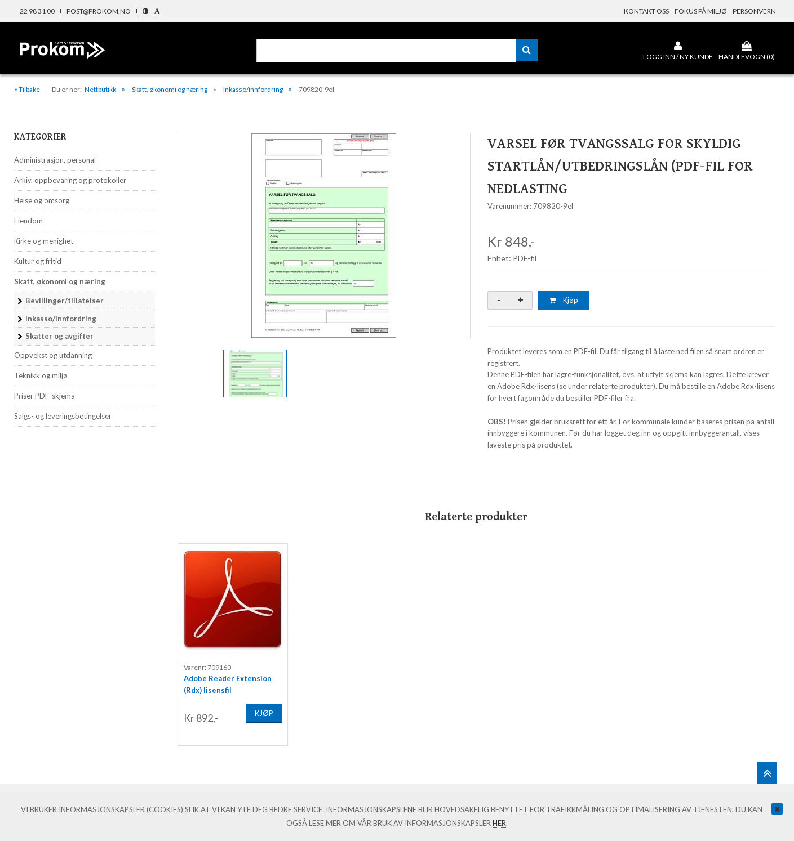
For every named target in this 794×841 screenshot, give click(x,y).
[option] (324, 235)
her (499, 822)
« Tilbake (27, 89)
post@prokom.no (98, 11)
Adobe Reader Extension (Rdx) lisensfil (228, 682)
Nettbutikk (100, 89)
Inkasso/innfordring (253, 89)
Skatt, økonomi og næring (169, 89)
